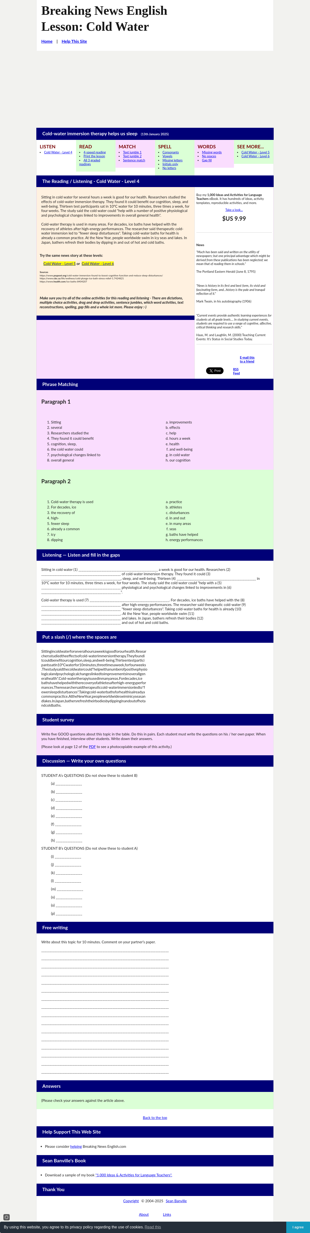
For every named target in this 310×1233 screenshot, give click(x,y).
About (144, 1214)
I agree (298, 1227)
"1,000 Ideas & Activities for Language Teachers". (133, 1175)
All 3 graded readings (89, 162)
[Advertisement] (155, 87)
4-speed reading (95, 152)
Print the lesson (94, 156)
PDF (92, 746)
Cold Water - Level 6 (255, 156)
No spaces (209, 156)
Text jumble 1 (132, 152)
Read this (153, 1227)
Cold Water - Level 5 (255, 152)
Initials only (170, 164)
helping (76, 1146)
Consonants (171, 152)
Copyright (131, 1201)
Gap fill (207, 160)
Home (47, 41)
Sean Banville (176, 1201)
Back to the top (155, 1117)
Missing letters (173, 160)
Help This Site (74, 41)
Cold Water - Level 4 (58, 152)
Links (167, 1214)
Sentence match (134, 160)
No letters (169, 168)
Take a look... (234, 210)
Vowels (167, 156)
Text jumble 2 (132, 156)
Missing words (212, 152)
